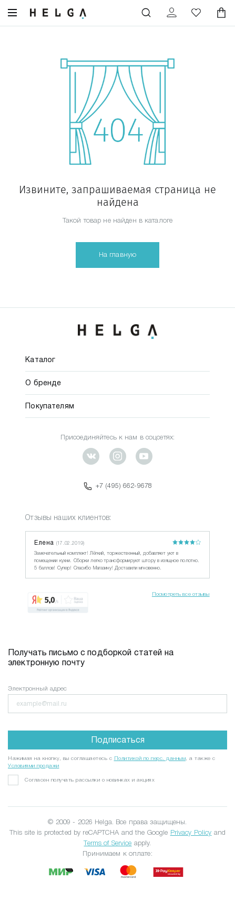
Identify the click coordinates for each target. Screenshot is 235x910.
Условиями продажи (33, 765)
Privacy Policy (191, 832)
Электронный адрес (37, 688)
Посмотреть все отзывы (181, 594)
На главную (117, 254)
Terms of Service (107, 843)
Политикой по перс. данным (150, 758)
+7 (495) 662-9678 (117, 486)
